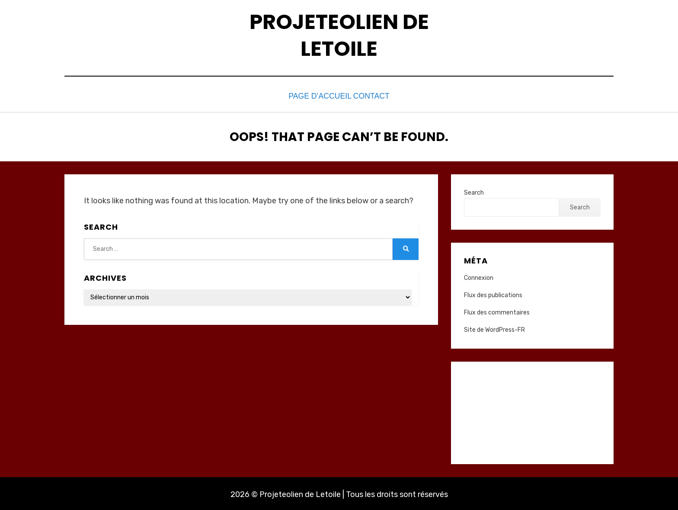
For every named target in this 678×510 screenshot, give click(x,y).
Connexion (478, 275)
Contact (374, 95)
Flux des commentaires (497, 310)
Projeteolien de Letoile (339, 35)
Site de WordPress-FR (494, 328)
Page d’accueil (314, 95)
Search (474, 190)
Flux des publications (493, 293)
